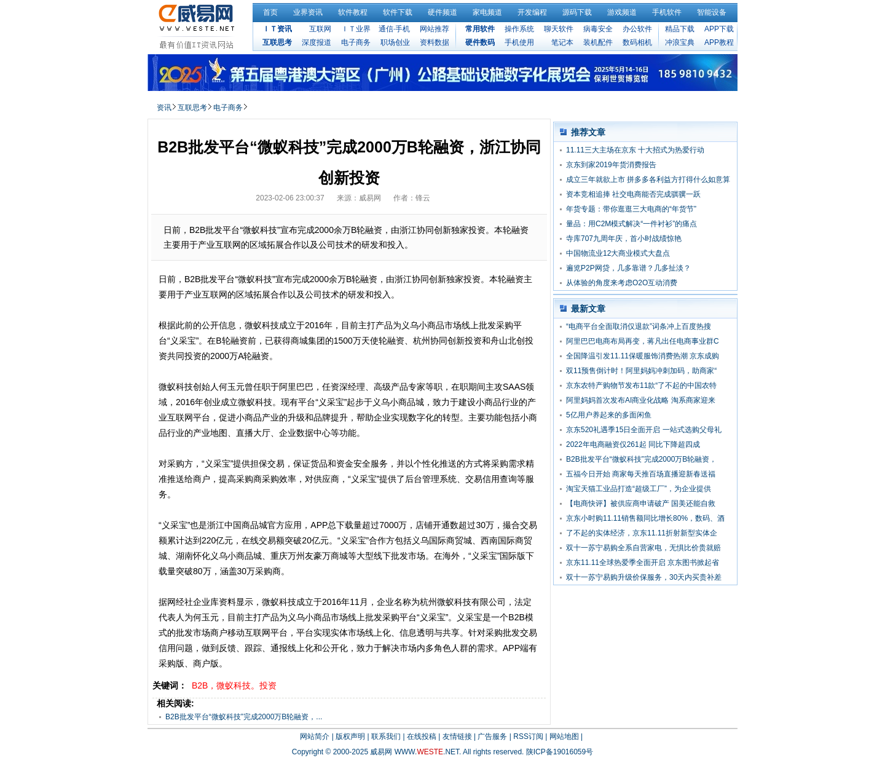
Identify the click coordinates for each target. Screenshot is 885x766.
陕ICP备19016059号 (559, 752)
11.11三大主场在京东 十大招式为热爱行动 (635, 150)
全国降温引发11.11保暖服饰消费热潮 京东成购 (642, 356)
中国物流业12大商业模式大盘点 (618, 253)
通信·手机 (394, 29)
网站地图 (564, 736)
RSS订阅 (528, 736)
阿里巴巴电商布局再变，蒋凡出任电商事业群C (642, 341)
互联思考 (277, 42)
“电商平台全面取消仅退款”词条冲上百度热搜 (638, 326)
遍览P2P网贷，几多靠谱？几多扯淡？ (628, 268)
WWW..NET (427, 752)
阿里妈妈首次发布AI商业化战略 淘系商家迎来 (640, 400)
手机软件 (667, 12)
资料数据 (434, 42)
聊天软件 (558, 29)
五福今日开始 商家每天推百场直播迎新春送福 (640, 474)
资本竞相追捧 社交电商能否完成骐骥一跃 (633, 194)
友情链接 (457, 736)
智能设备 (711, 12)
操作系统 (519, 29)
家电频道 (487, 12)
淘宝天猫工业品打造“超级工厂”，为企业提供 (638, 488)
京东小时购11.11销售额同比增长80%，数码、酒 (645, 518)
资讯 (164, 107)
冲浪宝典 (679, 42)
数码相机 (637, 42)
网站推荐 (434, 29)
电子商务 (356, 42)
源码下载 (577, 12)
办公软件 (637, 29)
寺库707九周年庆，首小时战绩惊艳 (624, 238)
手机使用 (519, 42)
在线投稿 (421, 736)
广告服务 (492, 736)
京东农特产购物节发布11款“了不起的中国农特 (641, 385)
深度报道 (316, 42)
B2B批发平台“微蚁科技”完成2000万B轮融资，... (243, 717)
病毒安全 (598, 29)
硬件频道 (442, 12)
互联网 (320, 29)
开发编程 (532, 12)
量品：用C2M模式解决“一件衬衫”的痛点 (631, 223)
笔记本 (562, 42)
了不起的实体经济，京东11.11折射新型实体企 (641, 533)
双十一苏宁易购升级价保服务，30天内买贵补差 (644, 577)
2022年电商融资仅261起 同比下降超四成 (633, 444)
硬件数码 (480, 42)
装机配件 (598, 42)
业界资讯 (308, 12)
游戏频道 (622, 12)
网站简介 (314, 736)
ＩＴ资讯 (277, 29)
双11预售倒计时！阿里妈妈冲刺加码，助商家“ (641, 370)
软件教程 (353, 12)
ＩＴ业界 (356, 29)
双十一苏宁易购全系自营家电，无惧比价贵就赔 (643, 547)
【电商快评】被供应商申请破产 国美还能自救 (640, 503)
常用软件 (480, 29)
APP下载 (719, 29)
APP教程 (719, 42)
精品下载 (679, 29)
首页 (270, 12)
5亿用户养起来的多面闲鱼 (608, 415)
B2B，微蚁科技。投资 (234, 685)
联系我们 (386, 736)
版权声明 (350, 736)
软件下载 (397, 12)
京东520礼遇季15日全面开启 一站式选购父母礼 (644, 429)
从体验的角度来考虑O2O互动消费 (621, 282)
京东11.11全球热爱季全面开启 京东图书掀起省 (642, 562)
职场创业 (395, 42)
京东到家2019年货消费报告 (611, 164)
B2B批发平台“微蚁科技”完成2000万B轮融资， (641, 459)
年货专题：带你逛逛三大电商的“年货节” (631, 209)
